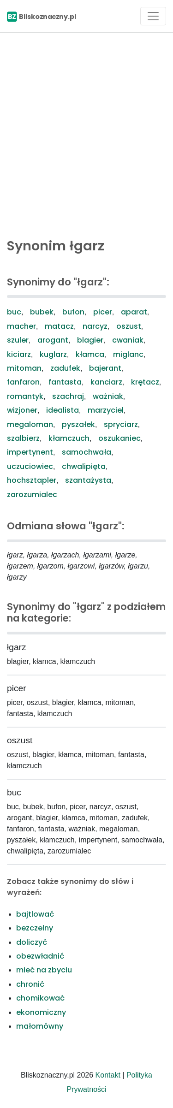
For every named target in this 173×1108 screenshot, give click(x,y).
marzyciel (106, 410)
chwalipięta (84, 466)
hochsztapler (31, 480)
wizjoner (22, 410)
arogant (52, 340)
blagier (90, 340)
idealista (62, 410)
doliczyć (31, 942)
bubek (42, 312)
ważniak (108, 396)
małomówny (39, 1026)
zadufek (65, 368)
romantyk (25, 396)
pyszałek (78, 424)
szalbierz (23, 438)
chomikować (40, 998)
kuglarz (53, 354)
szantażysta (88, 480)
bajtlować (35, 914)
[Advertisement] (86, 133)
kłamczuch (68, 438)
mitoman (24, 368)
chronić (30, 984)
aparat (134, 312)
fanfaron (23, 382)
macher (21, 326)
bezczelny (34, 928)
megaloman (30, 424)
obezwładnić (40, 956)
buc (14, 312)
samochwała (86, 452)
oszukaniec (119, 438)
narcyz (95, 326)
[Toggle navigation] (153, 16)
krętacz (145, 382)
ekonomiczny (41, 1012)
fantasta (65, 382)
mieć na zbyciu (44, 970)
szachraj (68, 396)
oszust (128, 326)
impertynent (30, 452)
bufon (73, 312)
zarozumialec (32, 494)
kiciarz (19, 354)
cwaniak (127, 340)
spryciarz (121, 424)
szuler (18, 340)
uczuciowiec (30, 466)
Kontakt (107, 1075)
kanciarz (106, 382)
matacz (59, 326)
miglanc (128, 354)
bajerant (105, 368)
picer (102, 312)
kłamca (90, 354)
